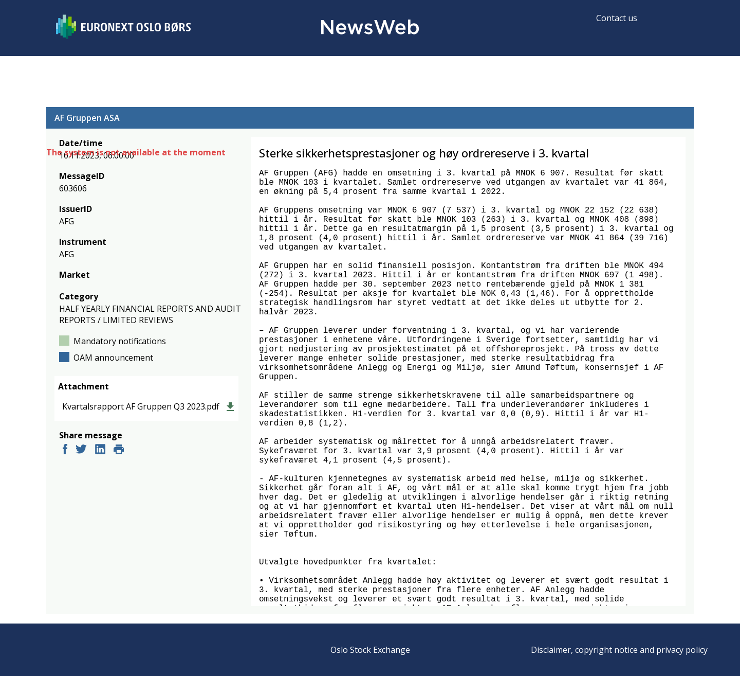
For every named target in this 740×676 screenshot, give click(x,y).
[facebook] (65, 450)
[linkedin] (100, 450)
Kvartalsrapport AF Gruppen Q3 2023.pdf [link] (140, 406)
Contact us (616, 18)
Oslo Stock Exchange (370, 649)
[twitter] (81, 450)
